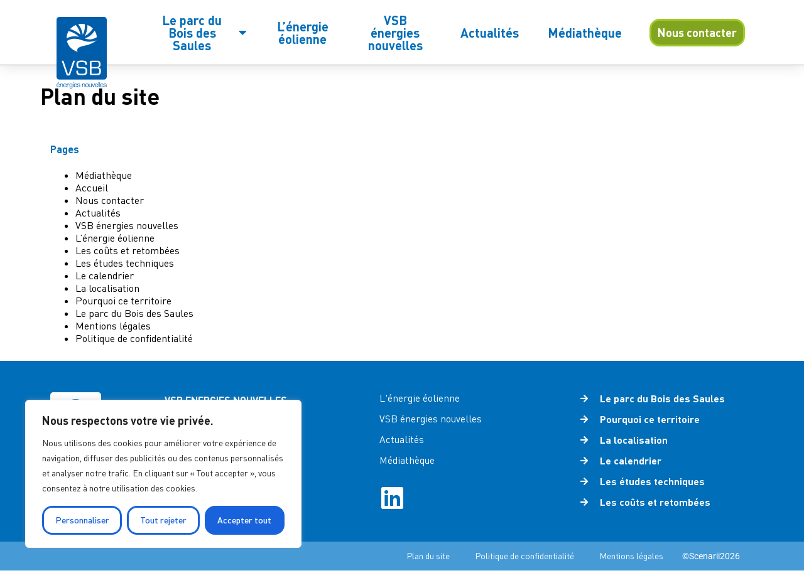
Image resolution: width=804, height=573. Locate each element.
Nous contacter (109, 200)
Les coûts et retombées (127, 250)
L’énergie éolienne (115, 238)
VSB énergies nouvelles (126, 225)
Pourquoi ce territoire (123, 300)
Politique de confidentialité (134, 338)
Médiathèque (103, 175)
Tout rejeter (163, 520)
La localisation (107, 288)
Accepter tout (244, 520)
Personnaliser (82, 520)
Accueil (91, 187)
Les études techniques (124, 263)
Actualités (98, 212)
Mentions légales (113, 325)
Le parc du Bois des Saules (134, 313)
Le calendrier (104, 275)
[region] (163, 474)
